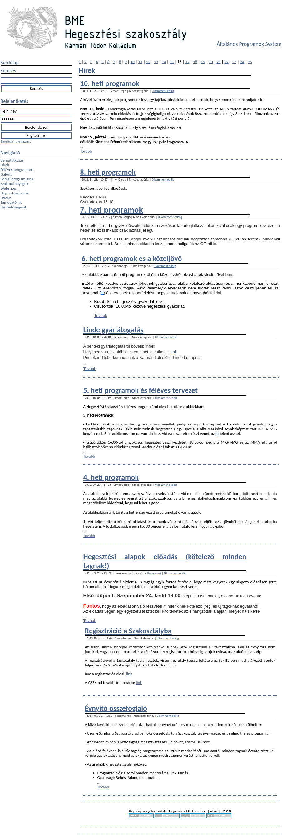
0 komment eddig (163, 91)
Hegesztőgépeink (15, 193)
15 (172, 61)
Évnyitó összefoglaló (116, 708)
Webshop (8, 188)
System (273, 44)
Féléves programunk (17, 169)
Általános (227, 44)
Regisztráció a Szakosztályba (128, 630)
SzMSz (6, 197)
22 (226, 61)
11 (140, 61)
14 (164, 61)
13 (156, 61)
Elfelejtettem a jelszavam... (16, 141)
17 (187, 61)
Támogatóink (11, 202)
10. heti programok (110, 83)
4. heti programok (111, 477)
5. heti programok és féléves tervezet (140, 390)
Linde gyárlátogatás (113, 329)
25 (250, 61)
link (174, 351)
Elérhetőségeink (14, 207)
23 (234, 61)
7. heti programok (111, 210)
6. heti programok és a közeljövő (132, 258)
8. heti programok (108, 172)
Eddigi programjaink (17, 179)
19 (203, 61)
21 (218, 61)
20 (211, 61)
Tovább (86, 151)
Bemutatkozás (12, 160)
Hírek (5, 165)
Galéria (6, 174)
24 (242, 61)
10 (133, 61)
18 (195, 61)
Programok (251, 44)
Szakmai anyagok (14, 183)
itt (102, 292)
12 (148, 61)
